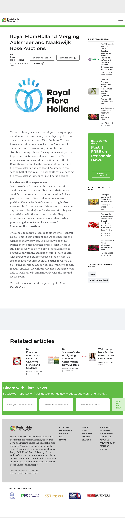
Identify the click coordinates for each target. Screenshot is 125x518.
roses (92, 274)
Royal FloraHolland (17, 58)
